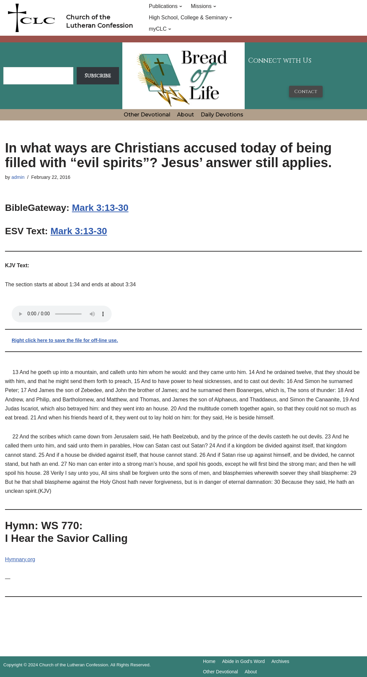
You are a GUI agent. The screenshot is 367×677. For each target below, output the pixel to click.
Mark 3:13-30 (100, 208)
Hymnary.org (20, 559)
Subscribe (98, 75)
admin (17, 177)
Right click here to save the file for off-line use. (65, 340)
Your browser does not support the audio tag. (62, 314)
